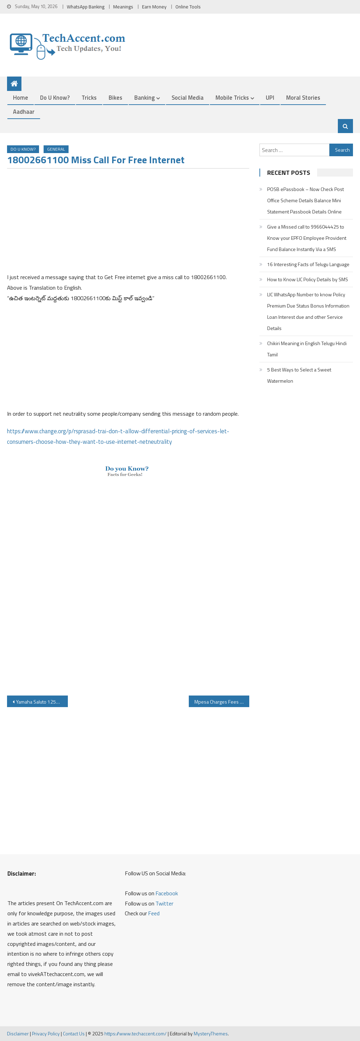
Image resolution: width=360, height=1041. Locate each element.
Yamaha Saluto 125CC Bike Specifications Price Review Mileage (42, 701)
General (56, 149)
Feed (154, 913)
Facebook (166, 893)
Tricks (89, 97)
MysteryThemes (211, 1033)
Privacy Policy (46, 1033)
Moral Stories (303, 97)
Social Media (188, 97)
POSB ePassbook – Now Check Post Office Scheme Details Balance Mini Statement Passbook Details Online (305, 200)
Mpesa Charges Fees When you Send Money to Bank (221, 701)
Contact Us (74, 1033)
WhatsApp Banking (85, 6)
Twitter (164, 903)
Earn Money (154, 6)
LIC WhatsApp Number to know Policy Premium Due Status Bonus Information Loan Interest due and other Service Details (308, 311)
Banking (144, 97)
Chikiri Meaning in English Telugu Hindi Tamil (307, 349)
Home (20, 97)
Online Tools (188, 6)
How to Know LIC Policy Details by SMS (307, 279)
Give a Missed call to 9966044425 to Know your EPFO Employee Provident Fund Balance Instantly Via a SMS (306, 238)
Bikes (115, 97)
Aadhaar (23, 111)
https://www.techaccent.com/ (135, 1033)
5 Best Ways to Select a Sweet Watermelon (299, 375)
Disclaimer (18, 1033)
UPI (270, 97)
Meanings (123, 6)
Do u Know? (55, 97)
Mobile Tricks (232, 97)
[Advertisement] (128, 223)
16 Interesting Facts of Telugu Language (308, 264)
